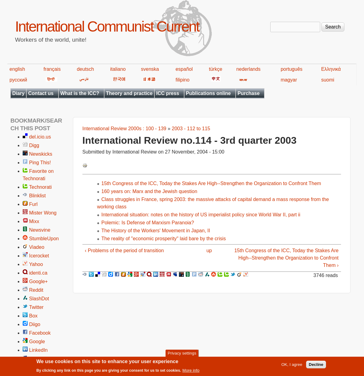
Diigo (34, 324)
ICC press (167, 93)
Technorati (40, 187)
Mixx (34, 221)
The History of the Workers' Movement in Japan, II (155, 230)
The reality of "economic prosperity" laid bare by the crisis (163, 238)
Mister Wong (43, 212)
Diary (18, 93)
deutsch (85, 69)
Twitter (36, 307)
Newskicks (40, 154)
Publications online (208, 93)
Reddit (36, 290)
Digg (34, 145)
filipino (182, 79)
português (291, 69)
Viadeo (36, 247)
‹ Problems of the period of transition (124, 250)
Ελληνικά (331, 69)
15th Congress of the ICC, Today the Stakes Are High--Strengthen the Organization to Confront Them (211, 183)
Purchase (248, 93)
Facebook (40, 333)
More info (190, 372)
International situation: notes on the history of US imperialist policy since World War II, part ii (200, 214)
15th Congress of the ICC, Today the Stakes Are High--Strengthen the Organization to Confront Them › (286, 258)
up (209, 250)
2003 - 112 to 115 (191, 128)
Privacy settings (182, 355)
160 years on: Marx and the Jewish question (149, 191)
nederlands (248, 69)
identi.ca (38, 272)
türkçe (215, 69)
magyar (289, 79)
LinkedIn (38, 350)
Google (37, 341)
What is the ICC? (79, 93)
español (184, 69)
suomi (327, 79)
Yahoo (36, 264)
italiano (118, 69)
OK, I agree (291, 366)
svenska (150, 69)
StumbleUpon (44, 238)
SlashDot (39, 298)
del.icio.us (40, 136)
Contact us (41, 93)
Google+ (38, 281)
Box (33, 315)
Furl (33, 204)
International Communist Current (107, 26)
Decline (316, 366)
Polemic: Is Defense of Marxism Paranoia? (147, 222)
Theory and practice (129, 93)
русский (18, 79)
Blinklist (37, 195)
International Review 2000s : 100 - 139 (124, 128)
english (17, 69)
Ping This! (40, 162)
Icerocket (39, 255)
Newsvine (39, 230)
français (52, 69)
